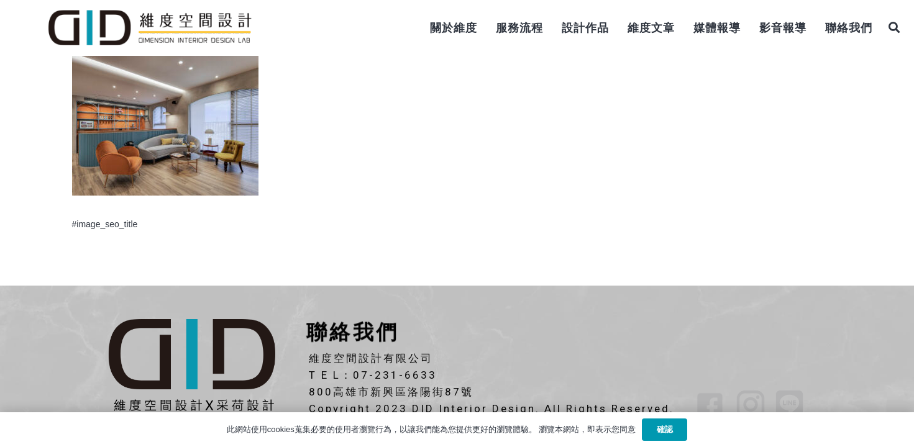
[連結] (149, 28)
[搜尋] (894, 28)
